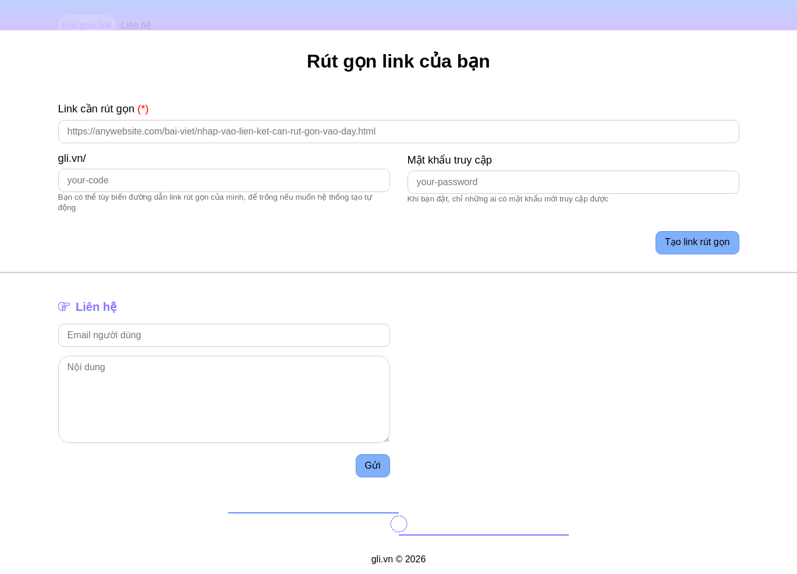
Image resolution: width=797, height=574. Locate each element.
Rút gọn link (87, 15)
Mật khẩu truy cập (450, 160)
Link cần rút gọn (103, 108)
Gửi (373, 465)
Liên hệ (136, 15)
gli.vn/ (72, 158)
